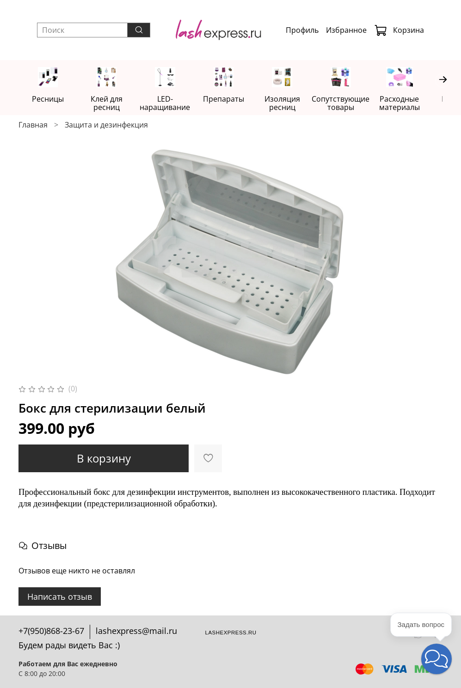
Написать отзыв (59, 597)
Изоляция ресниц (291, 103)
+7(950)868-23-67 (51, 630)
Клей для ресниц (110, 99)
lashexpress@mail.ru (136, 630)
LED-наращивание (170, 103)
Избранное (346, 30)
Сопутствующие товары (352, 103)
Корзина (399, 30)
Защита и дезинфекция (106, 126)
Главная (33, 126)
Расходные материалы (412, 103)
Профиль (302, 30)
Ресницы (49, 99)
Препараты (230, 99)
